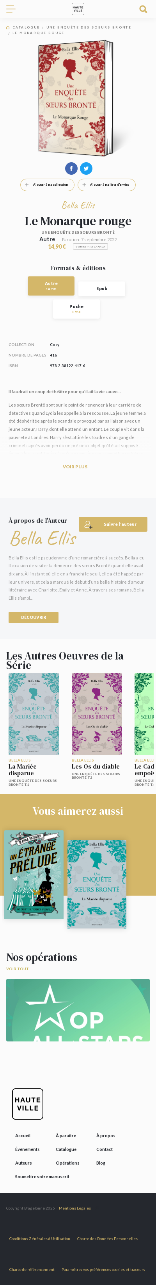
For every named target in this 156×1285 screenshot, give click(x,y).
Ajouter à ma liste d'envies (103, 184)
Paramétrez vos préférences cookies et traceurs (103, 1269)
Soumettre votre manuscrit (42, 1176)
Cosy (54, 344)
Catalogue (26, 27)
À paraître (66, 1135)
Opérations (68, 1162)
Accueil (22, 1135)
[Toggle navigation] (14, 9)
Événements (27, 1149)
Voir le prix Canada (90, 246)
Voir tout (17, 969)
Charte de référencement (32, 1269)
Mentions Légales (75, 1208)
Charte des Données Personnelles (107, 1239)
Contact (104, 1149)
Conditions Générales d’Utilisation (39, 1239)
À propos (105, 1135)
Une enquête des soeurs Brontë (89, 27)
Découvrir (33, 617)
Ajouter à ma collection (44, 184)
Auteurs (23, 1162)
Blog (100, 1162)
